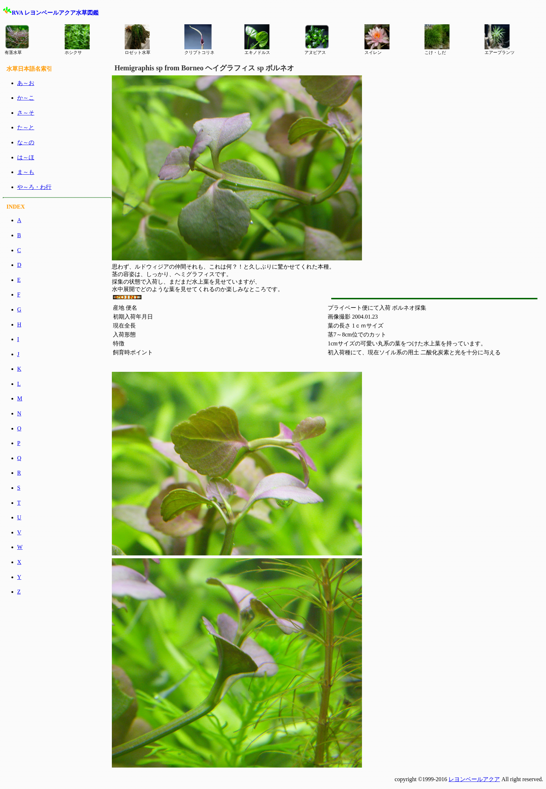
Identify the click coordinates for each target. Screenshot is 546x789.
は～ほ (25, 157)
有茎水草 (17, 39)
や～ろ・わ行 (34, 187)
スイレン (376, 39)
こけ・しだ (437, 39)
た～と (25, 127)
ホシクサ (77, 39)
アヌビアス (316, 39)
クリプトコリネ (199, 39)
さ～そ (25, 113)
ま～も (25, 172)
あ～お (25, 83)
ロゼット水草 (137, 39)
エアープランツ (500, 39)
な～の (25, 142)
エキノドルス (257, 39)
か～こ (25, 98)
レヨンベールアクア (474, 779)
